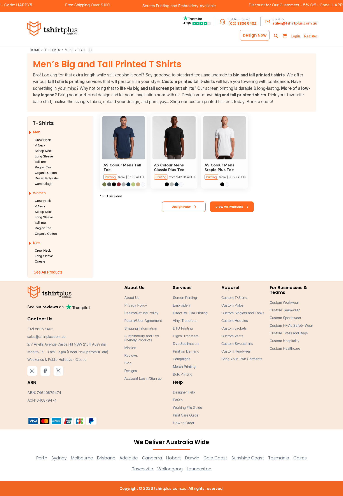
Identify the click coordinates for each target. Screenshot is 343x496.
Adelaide (126, 458)
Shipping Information (140, 328)
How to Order (183, 423)
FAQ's (178, 400)
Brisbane (102, 458)
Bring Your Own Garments (241, 359)
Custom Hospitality (284, 341)
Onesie (40, 261)
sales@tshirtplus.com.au (295, 23)
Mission (130, 348)
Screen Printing (141, 6)
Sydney (52, 458)
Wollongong (169, 469)
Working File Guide (187, 408)
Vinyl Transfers (184, 321)
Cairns (307, 458)
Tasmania (285, 458)
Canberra (151, 458)
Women (39, 193)
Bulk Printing (182, 374)
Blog (127, 363)
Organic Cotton (46, 173)
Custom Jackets (234, 328)
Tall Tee (40, 162)
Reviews (131, 355)
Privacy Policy (135, 305)
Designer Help (184, 392)
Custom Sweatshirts (237, 344)
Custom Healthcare (285, 348)
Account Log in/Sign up (143, 378)
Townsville (141, 469)
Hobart (174, 458)
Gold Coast (218, 458)
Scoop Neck (43, 151)
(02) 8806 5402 (242, 23)
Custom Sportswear (285, 318)
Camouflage (43, 184)
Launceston (200, 469)
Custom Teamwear (285, 310)
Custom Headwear (236, 351)
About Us (131, 298)
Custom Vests (232, 336)
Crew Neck (43, 140)
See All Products (48, 272)
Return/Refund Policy (141, 313)
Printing (110, 177)
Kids (36, 243)
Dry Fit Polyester (47, 178)
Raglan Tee (43, 167)
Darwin (193, 458)
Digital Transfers (185, 336)
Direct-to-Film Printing (190, 313)
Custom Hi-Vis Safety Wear (291, 325)
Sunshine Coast (252, 458)
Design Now (254, 35)
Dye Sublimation (186, 344)
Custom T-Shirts (234, 298)
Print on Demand (186, 351)
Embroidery (174, 6)
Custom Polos (232, 305)
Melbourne (77, 458)
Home (35, 50)
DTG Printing (183, 328)
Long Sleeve (44, 156)
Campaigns (181, 359)
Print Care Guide (185, 415)
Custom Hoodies (234, 321)
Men (36, 132)
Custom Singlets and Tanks (242, 313)
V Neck (40, 145)
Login (295, 36)
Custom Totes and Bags (289, 333)
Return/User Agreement (143, 321)
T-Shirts (52, 50)
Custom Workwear (284, 302)
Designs (130, 371)
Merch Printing (184, 367)
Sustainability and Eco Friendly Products (141, 338)
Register (310, 36)
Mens (69, 50)
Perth (34, 458)
